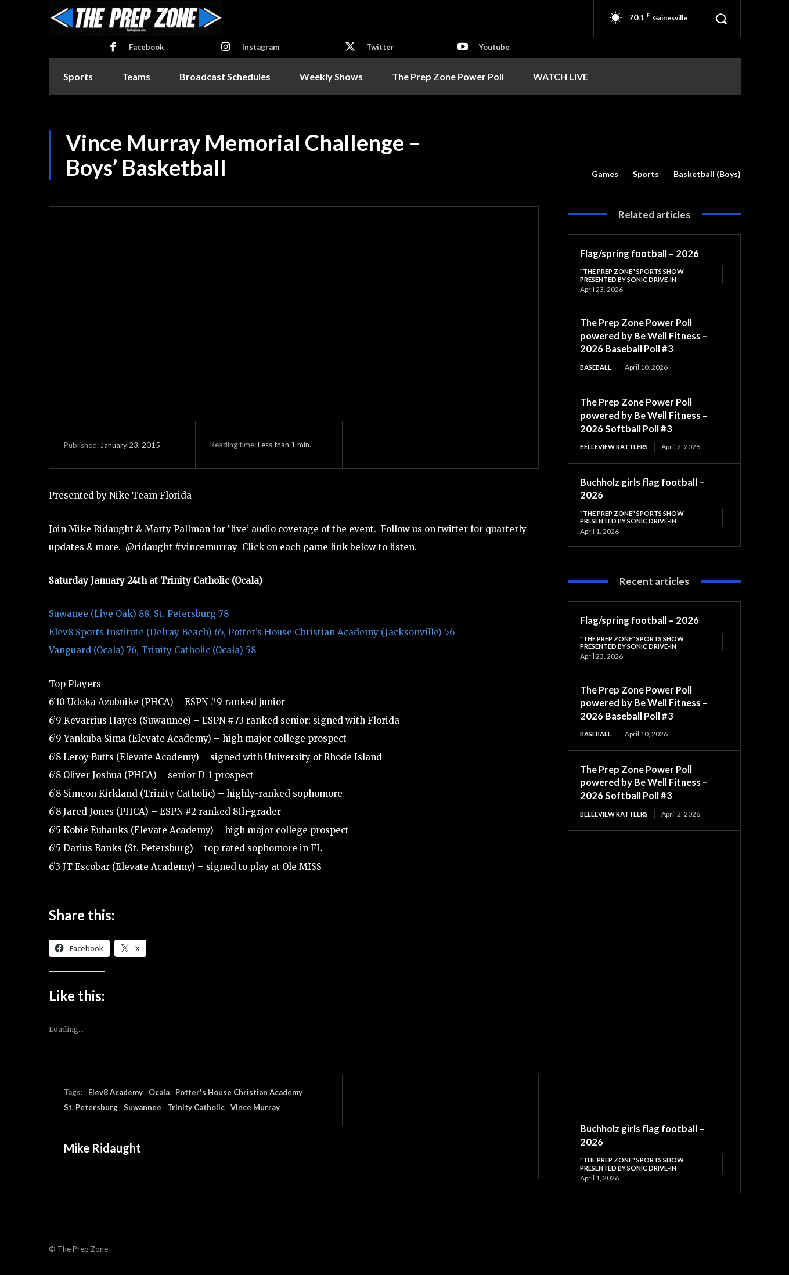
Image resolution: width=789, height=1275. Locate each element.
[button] (721, 18)
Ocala (159, 1092)
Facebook (146, 47)
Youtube (494, 47)
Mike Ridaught (102, 1148)
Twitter (380, 47)
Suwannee (142, 1107)
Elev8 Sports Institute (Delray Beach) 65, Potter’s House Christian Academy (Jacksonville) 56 (252, 632)
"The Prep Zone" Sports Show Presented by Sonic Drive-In (637, 275)
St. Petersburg (91, 1107)
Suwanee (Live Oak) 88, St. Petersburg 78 (139, 613)
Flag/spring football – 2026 (643, 253)
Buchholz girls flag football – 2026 (647, 1140)
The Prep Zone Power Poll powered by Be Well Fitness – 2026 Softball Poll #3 (649, 416)
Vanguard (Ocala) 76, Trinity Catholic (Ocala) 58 (152, 650)
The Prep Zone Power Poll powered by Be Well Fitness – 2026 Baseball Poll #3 (649, 336)
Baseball (597, 368)
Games (605, 174)
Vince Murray (255, 1107)
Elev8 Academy (115, 1092)
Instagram (260, 47)
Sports (646, 174)
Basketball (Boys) (707, 174)
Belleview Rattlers (618, 448)
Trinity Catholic (196, 1107)
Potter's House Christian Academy (238, 1092)
